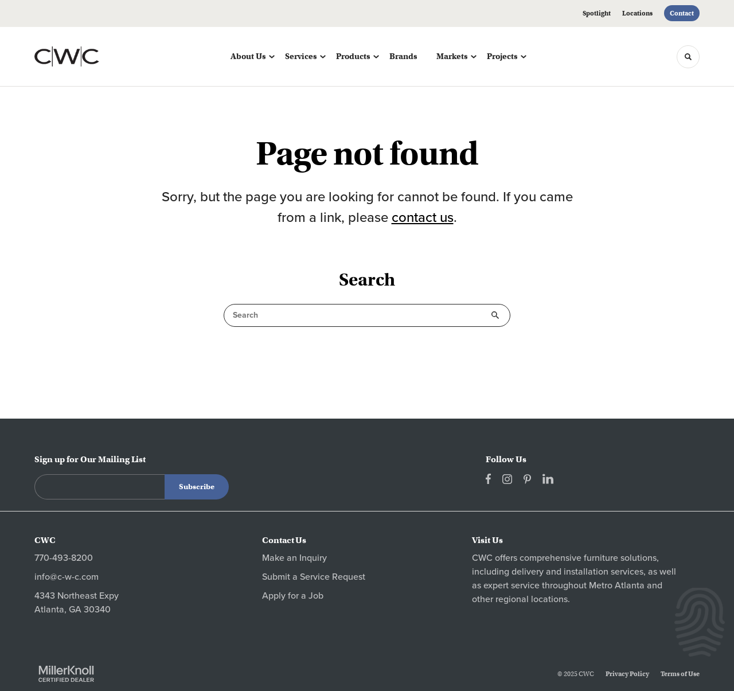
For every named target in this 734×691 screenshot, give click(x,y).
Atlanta (630, 585)
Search (495, 315)
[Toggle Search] (688, 56)
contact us (423, 217)
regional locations (531, 599)
